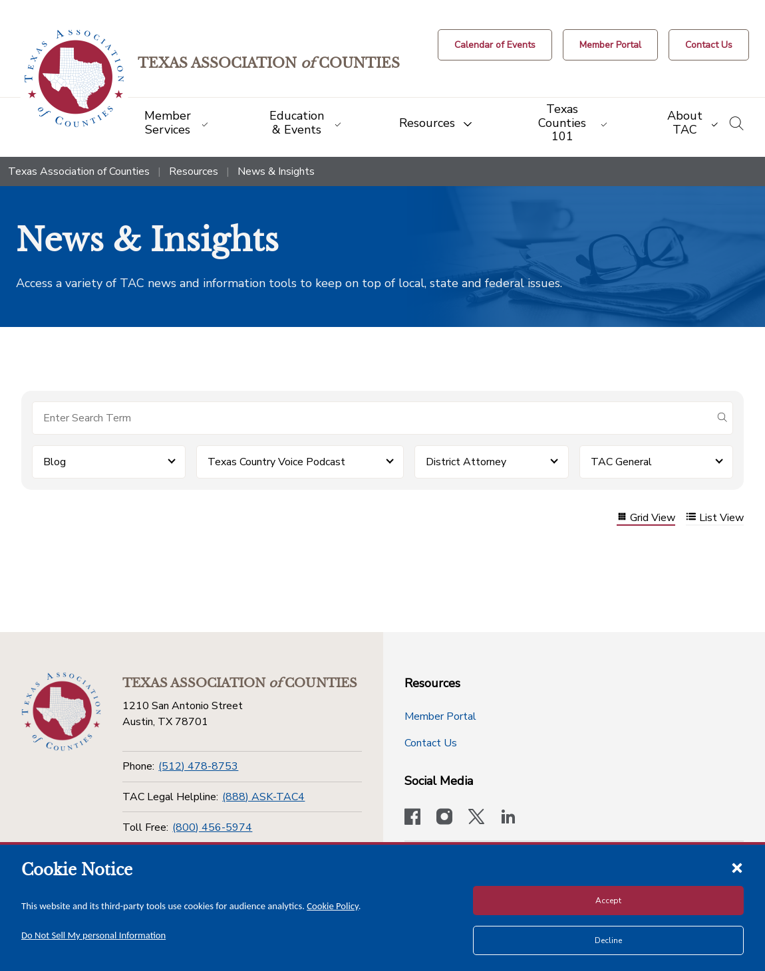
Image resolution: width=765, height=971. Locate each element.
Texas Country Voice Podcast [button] (276, 462)
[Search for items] (372, 418)
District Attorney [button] (466, 462)
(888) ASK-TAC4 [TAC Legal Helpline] (263, 797)
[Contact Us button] (709, 44)
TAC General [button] (621, 462)
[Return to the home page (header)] (74, 79)
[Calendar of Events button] (495, 44)
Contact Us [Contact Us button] (430, 743)
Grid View (646, 518)
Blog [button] (54, 462)
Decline (608, 940)
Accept (608, 900)
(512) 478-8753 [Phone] (198, 766)
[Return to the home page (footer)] (61, 712)
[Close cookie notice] (737, 867)
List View (715, 518)
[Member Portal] (610, 44)
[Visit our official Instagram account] (444, 818)
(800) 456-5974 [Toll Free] (212, 827)
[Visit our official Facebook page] (412, 818)
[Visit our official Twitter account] (476, 818)
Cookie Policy (333, 906)
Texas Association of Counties (79, 171)
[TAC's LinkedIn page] (508, 818)
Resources (193, 171)
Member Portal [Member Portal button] (440, 716)
